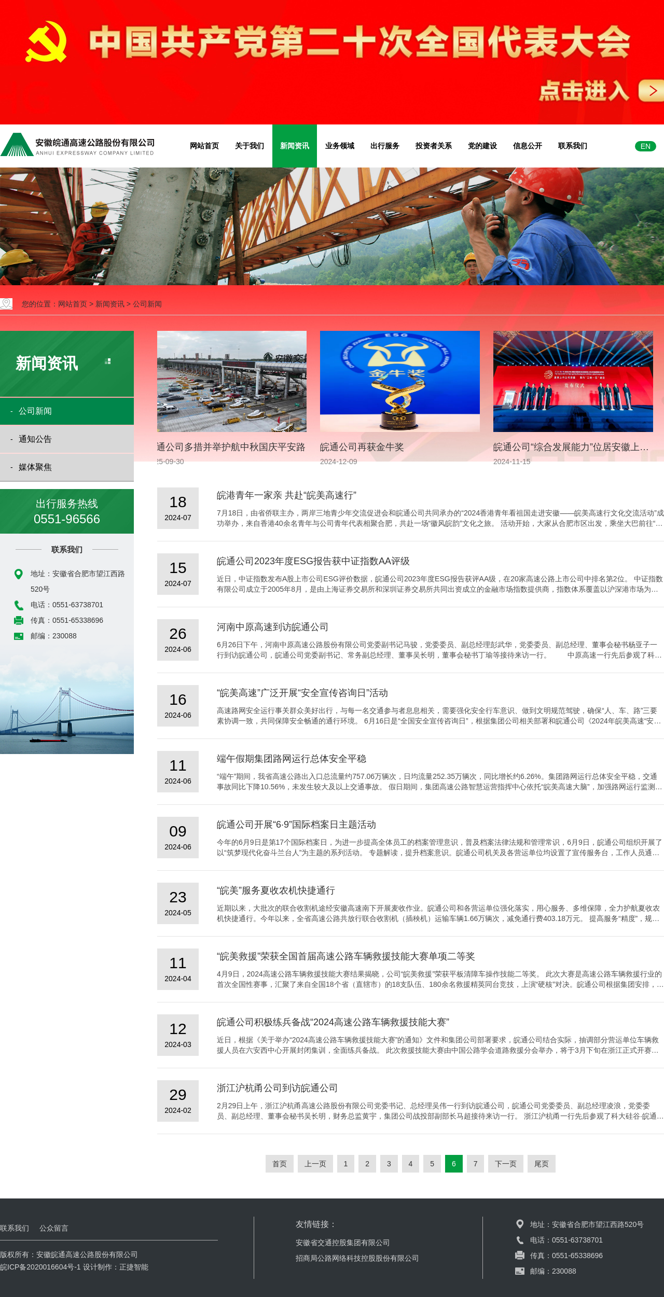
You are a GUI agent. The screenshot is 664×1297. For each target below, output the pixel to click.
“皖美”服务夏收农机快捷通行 (276, 890)
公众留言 (53, 1228)
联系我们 (572, 146)
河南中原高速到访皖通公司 (273, 627)
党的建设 (482, 146)
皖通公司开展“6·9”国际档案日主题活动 (296, 824)
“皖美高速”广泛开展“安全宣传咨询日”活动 (302, 693)
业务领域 (339, 146)
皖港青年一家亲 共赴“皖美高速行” (286, 495)
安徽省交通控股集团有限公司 (343, 1242)
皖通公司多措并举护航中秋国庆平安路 (228, 447)
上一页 (315, 1164)
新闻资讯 (294, 146)
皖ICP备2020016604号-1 (40, 1267)
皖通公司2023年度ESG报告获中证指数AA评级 (313, 561)
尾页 (541, 1164)
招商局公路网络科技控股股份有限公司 (357, 1258)
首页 (279, 1164)
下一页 (506, 1164)
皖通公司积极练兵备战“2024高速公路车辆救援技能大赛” (333, 1022)
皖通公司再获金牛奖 (364, 447)
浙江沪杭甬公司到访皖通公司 (277, 1088)
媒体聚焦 (35, 467)
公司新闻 (147, 304)
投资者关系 (434, 146)
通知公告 (35, 439)
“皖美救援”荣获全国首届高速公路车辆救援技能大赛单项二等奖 (346, 956)
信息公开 (527, 146)
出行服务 (384, 146)
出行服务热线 (67, 512)
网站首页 (204, 146)
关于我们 (249, 146)
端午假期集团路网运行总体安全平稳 (291, 759)
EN (646, 146)
